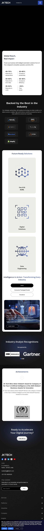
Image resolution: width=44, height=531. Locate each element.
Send (24, 488)
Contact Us (19, 2)
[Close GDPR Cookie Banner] (22, 528)
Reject (10, 528)
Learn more (11, 326)
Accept (4, 528)
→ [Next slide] (22, 402)
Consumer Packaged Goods (22, 290)
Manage (17, 528)
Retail (22, 285)
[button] (20, 358)
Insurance (22, 294)
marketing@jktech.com (8, 471)
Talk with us (22, 438)
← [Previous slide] (22, 377)
